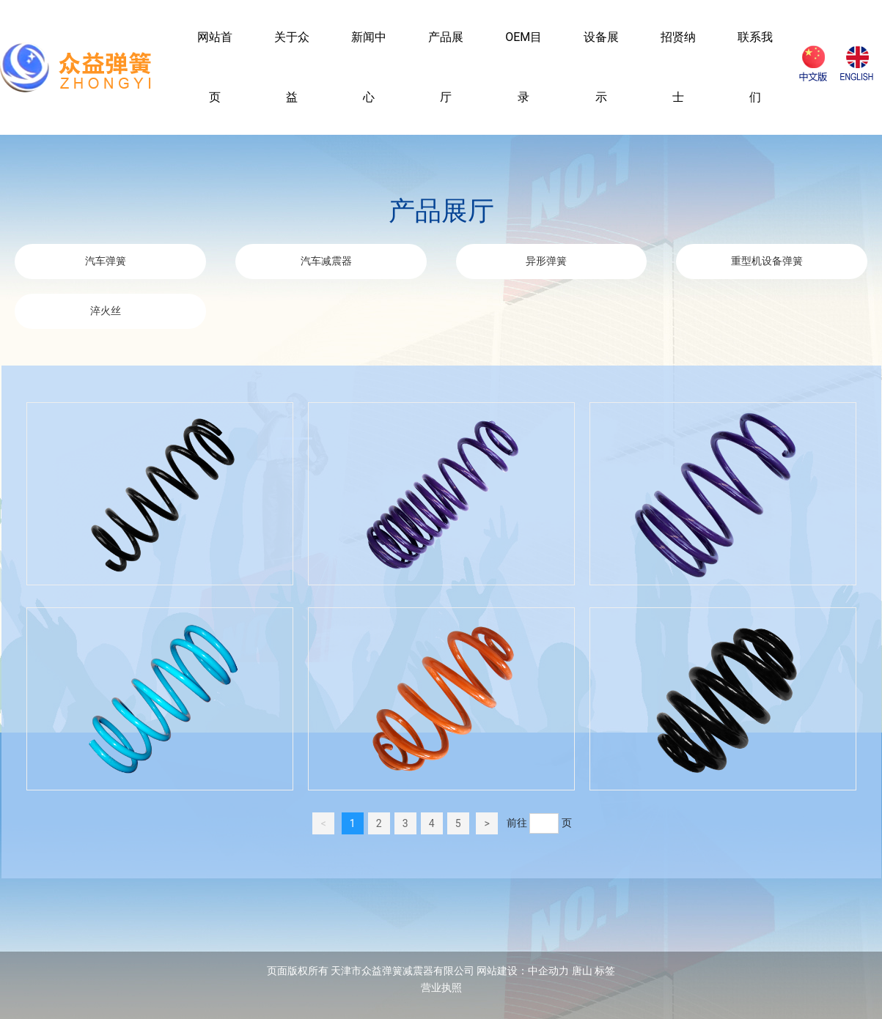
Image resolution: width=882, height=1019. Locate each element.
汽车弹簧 (105, 261)
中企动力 (548, 971)
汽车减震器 (326, 261)
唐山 (582, 971)
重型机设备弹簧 (767, 261)
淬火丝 (105, 310)
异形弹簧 (546, 261)
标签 (605, 971)
